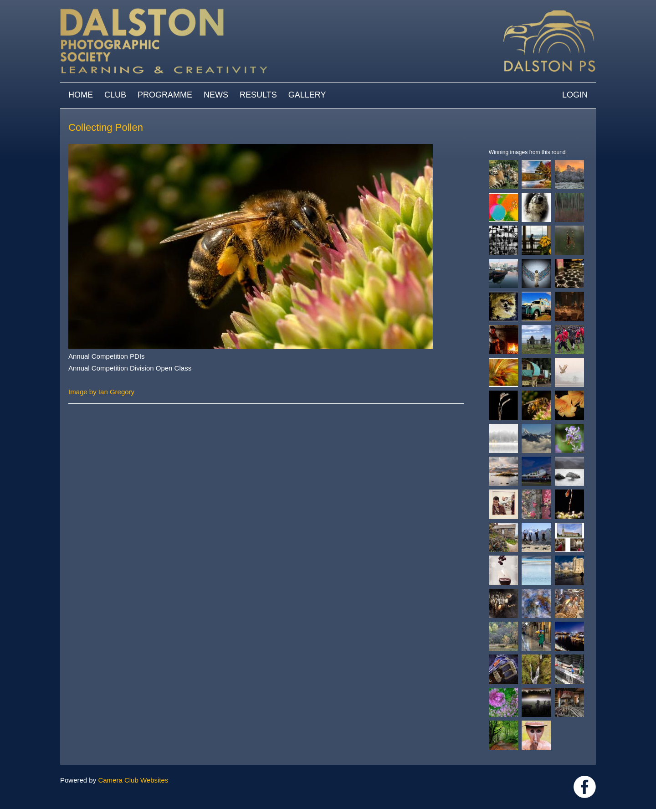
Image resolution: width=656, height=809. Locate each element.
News (216, 94)
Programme (165, 94)
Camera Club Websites (133, 780)
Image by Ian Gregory (101, 392)
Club (115, 94)
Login (575, 94)
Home (80, 94)
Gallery (307, 94)
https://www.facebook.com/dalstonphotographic (585, 787)
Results (258, 94)
